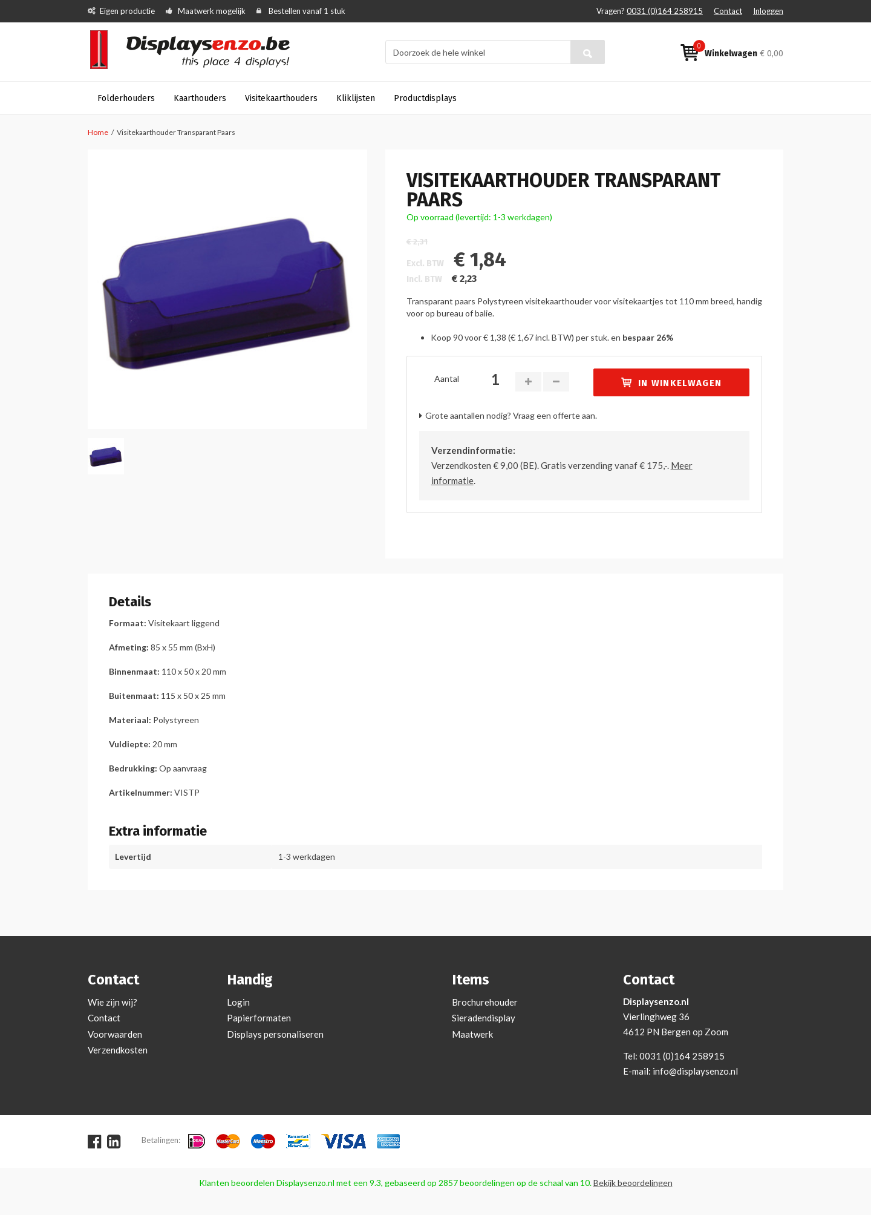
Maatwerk (472, 1034)
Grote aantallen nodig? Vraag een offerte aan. (511, 415)
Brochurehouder (485, 1002)
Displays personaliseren (275, 1034)
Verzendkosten (118, 1049)
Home (98, 132)
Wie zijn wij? (112, 1002)
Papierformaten (259, 1017)
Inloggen (768, 11)
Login (238, 1002)
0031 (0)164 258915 (665, 11)
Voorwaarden (115, 1034)
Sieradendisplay (483, 1017)
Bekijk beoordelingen (633, 1182)
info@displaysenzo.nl (695, 1071)
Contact (728, 11)
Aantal (446, 378)
